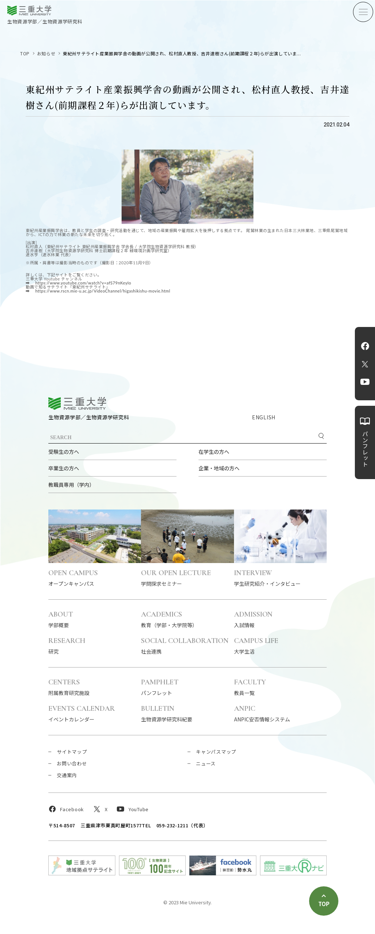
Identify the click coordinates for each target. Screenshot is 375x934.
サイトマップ (72, 751)
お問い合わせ (72, 763)
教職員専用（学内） (71, 484)
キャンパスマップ (216, 751)
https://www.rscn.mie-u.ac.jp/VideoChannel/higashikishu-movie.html (102, 290)
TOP (25, 53)
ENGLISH (263, 417)
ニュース (206, 763)
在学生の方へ (213, 451)
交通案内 (67, 775)
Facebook (365, 346)
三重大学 (77, 403)
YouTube (365, 382)
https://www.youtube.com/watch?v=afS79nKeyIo (82, 282)
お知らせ (46, 53)
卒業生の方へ (63, 468)
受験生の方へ (63, 451)
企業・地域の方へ (219, 468)
